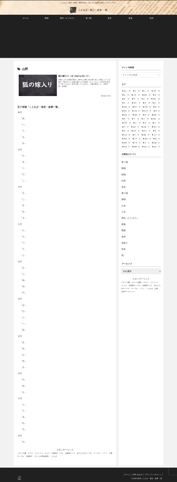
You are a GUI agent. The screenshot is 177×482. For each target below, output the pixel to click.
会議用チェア (70, 453)
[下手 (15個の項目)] (136, 139)
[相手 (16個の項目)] (156, 127)
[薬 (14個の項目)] (156, 139)
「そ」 (23, 218)
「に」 (23, 274)
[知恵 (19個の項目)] (155, 119)
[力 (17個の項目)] (125, 127)
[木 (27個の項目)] (125, 103)
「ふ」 (23, 317)
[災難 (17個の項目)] (145, 127)
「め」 (23, 361)
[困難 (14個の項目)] (136, 147)
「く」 (23, 168)
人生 (123, 212)
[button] (158, 75)
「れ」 (23, 423)
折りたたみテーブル (84, 453)
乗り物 (124, 193)
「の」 (23, 292)
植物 (123, 174)
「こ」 (23, 180)
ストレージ (39, 453)
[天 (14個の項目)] (146, 143)
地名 (123, 249)
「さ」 (23, 193)
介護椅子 (29, 456)
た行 (20, 224)
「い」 (23, 124)
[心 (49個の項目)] (145, 91)
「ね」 (23, 286)
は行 (20, 299)
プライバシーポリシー (152, 474)
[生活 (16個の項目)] (126, 135)
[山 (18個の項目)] (136, 123)
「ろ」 (23, 429)
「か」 (23, 155)
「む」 (23, 355)
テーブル (97, 453)
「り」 (23, 410)
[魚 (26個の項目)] (146, 103)
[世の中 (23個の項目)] (146, 111)
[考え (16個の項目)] (146, 131)
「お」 (23, 143)
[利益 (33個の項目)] (146, 95)
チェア (47, 453)
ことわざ (53, 456)
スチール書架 (137, 282)
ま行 (20, 336)
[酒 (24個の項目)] (156, 107)
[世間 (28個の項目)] (155, 99)
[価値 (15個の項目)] (147, 139)
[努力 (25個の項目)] (136, 107)
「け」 (23, 174)
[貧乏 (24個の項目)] (126, 111)
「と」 (23, 255)
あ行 (20, 112)
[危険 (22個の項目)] (136, 115)
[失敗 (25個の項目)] (126, 107)
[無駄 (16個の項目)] (145, 135)
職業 (123, 230)
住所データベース (128, 292)
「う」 (23, 131)
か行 (20, 149)
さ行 (20, 187)
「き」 (23, 162)
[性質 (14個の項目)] (126, 147)
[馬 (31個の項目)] (135, 99)
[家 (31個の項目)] (125, 99)
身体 (123, 237)
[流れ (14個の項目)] (156, 147)
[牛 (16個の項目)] (136, 135)
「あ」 (23, 118)
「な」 (23, 267)
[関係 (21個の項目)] (156, 115)
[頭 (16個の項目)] (125, 131)
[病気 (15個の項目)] (126, 139)
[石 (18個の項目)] (156, 123)
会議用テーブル (57, 453)
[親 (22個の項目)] (146, 115)
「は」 (23, 305)
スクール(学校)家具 (41, 456)
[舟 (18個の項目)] (146, 123)
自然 (123, 181)
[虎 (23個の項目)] (157, 111)
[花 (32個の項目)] (156, 95)
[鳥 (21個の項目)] (125, 119)
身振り (124, 243)
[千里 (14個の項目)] (136, 143)
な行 (20, 261)
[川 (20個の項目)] (135, 119)
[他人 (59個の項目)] (126, 91)
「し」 (23, 199)
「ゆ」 (23, 386)
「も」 (23, 367)
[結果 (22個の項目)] (126, 115)
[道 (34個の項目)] (125, 95)
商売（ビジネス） (130, 218)
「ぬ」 (23, 280)
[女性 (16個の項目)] (136, 131)
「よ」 (23, 392)
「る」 (23, 417)
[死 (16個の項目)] (156, 131)
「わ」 (23, 442)
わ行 (20, 435)
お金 (123, 205)
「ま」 (23, 342)
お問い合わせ (137, 474)
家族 (123, 224)
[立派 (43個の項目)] (156, 91)
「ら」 (23, 404)
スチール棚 (22, 453)
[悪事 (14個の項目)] (126, 143)
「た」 (23, 230)
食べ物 (124, 162)
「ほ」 (23, 330)
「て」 (23, 249)
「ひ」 (23, 311)
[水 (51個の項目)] (136, 91)
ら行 (20, 398)
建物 (123, 199)
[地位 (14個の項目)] (146, 147)
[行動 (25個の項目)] (147, 107)
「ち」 (23, 236)
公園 (156, 288)
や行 (20, 373)
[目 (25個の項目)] (156, 103)
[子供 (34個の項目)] (136, 95)
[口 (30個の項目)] (145, 99)
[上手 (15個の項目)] (156, 135)
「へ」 (23, 323)
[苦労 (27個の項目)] (136, 103)
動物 (123, 168)
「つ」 (23, 243)
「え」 (23, 137)
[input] (141, 75)
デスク (30, 453)
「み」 (23, 348)
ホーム (126, 474)
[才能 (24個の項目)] (136, 111)
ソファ (104, 453)
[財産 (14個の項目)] (156, 143)
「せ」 (23, 211)
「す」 (23, 205)
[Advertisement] (88, 41)
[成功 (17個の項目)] (135, 127)
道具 (123, 187)
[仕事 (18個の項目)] (126, 123)
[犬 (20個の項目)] (145, 119)
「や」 (23, 379)
